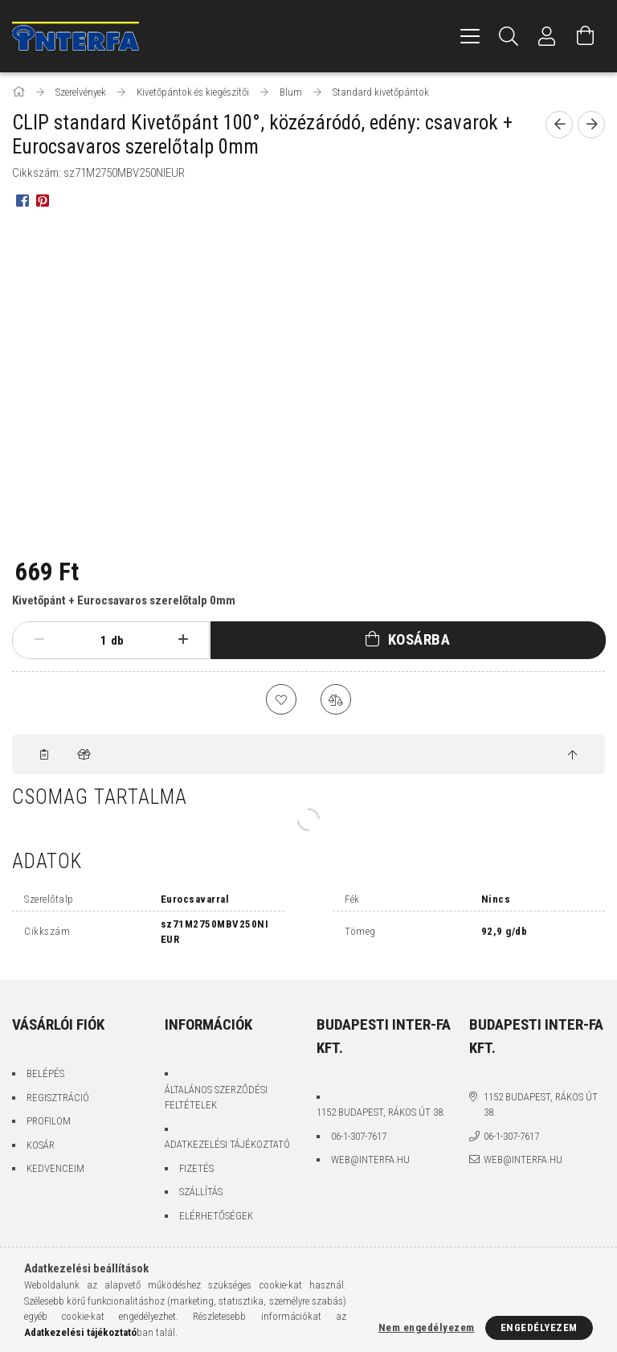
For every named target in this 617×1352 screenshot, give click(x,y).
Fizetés (196, 1169)
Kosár (41, 1146)
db (117, 640)
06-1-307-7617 (358, 1137)
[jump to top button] (572, 756)
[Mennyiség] (91, 641)
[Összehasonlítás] (337, 700)
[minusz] (39, 640)
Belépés (45, 1075)
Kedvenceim (55, 1170)
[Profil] (547, 36)
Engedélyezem (539, 1327)
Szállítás (201, 1193)
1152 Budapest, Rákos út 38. (381, 1114)
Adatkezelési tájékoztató (227, 1146)
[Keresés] (508, 36)
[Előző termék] (559, 124)
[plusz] (183, 640)
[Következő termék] (591, 124)
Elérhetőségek (216, 1217)
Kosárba (419, 639)
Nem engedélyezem (426, 1327)
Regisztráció (58, 1098)
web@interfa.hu (370, 1161)
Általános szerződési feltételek (216, 1098)
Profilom (49, 1122)
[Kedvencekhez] (280, 700)
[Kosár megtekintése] (585, 36)
